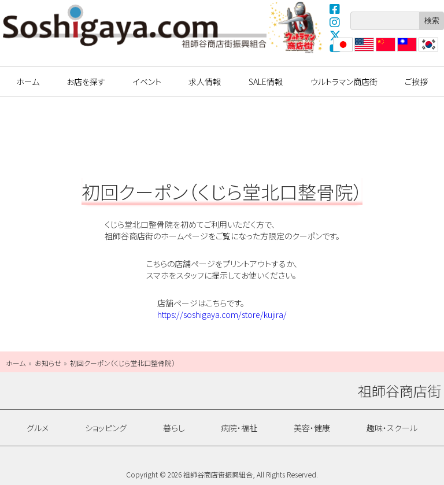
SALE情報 (266, 81)
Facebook (335, 8)
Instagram (335, 22)
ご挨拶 (416, 81)
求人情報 (204, 81)
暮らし (174, 428)
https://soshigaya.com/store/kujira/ (222, 314)
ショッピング (106, 428)
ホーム (27, 81)
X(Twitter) (335, 35)
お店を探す (85, 81)
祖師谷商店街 (135, 26)
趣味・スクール (392, 428)
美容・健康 (312, 428)
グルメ (38, 428)
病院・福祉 (239, 428)
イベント (147, 81)
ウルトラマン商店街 (297, 27)
